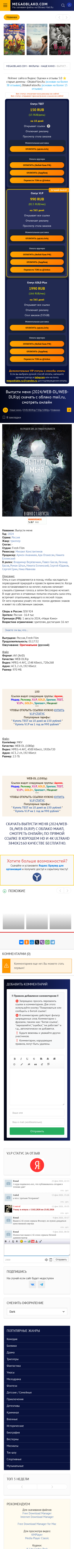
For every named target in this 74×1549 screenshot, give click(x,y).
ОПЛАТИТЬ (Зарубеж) (37, 172)
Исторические (15, 1426)
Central (16, 1206)
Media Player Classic (37, 1538)
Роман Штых (17, 565)
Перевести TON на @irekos (37, 180)
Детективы (13, 1406)
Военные (12, 1419)
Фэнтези (12, 1386)
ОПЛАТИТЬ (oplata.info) (37, 149)
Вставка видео (33, 1241)
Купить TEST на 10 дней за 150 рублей (37, 720)
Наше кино (15, 410)
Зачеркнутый (17, 1241)
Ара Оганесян (46, 555)
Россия (16, 537)
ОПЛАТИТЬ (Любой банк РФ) (37, 165)
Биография (13, 1432)
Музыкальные (15, 1466)
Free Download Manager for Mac (37, 1524)
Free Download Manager (37, 1513)
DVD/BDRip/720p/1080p (36, 410)
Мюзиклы (12, 1446)
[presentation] (59, 17)
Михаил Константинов (29, 551)
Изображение (29, 1241)
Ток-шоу (11, 1452)
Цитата (40, 1241)
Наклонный (9, 1241)
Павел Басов (49, 562)
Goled (16, 1195)
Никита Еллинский (37, 565)
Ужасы (11, 1372)
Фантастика (14, 1365)
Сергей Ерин (9, 569)
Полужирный (6, 1241)
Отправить (37, 1131)
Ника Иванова (27, 569)
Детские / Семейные (19, 1392)
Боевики (12, 1345)
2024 (11, 534)
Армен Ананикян (27, 555)
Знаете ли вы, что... (16, 630)
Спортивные (14, 1459)
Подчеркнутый (13, 1241)
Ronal (16, 1181)
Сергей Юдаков (59, 565)
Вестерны (13, 1439)
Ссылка (25, 1241)
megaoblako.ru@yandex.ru (22, 380)
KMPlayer (37, 1534)
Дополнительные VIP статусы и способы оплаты (37, 370)
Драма (11, 1352)
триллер (15, 541)
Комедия (12, 1339)
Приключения (15, 1399)
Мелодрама (14, 1379)
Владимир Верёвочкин (27, 562)
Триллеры (13, 1359)
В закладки (12, 417)
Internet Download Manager (37, 1517)
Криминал (13, 1412)
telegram (40, 377)
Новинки (55, 410)
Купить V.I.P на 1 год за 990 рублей (37, 724)
